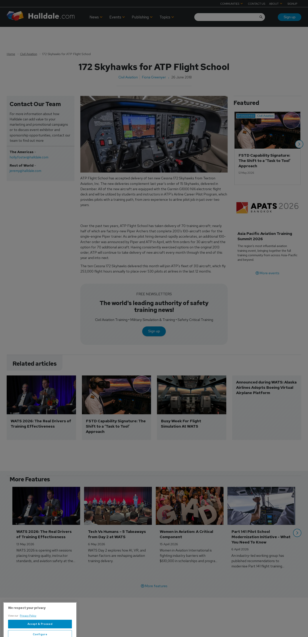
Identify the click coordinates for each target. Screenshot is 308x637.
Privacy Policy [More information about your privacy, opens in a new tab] (28, 630)
